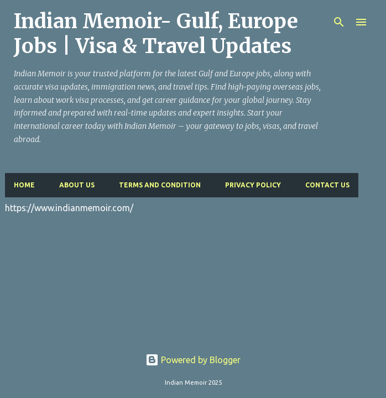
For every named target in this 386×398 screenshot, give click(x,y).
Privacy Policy (253, 184)
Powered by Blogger (193, 360)
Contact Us (327, 184)
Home (24, 184)
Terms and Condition (160, 184)
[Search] (339, 22)
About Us (77, 184)
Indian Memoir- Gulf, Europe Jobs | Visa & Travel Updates (156, 34)
